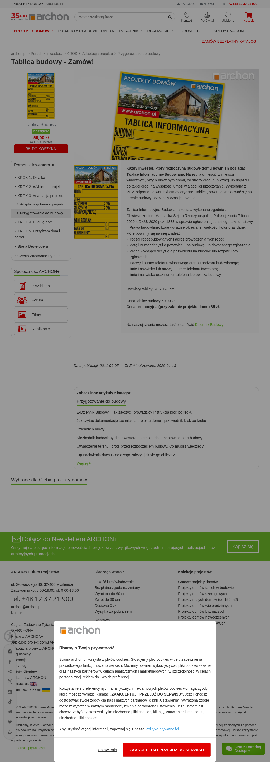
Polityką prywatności (162, 729)
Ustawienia (107, 749)
